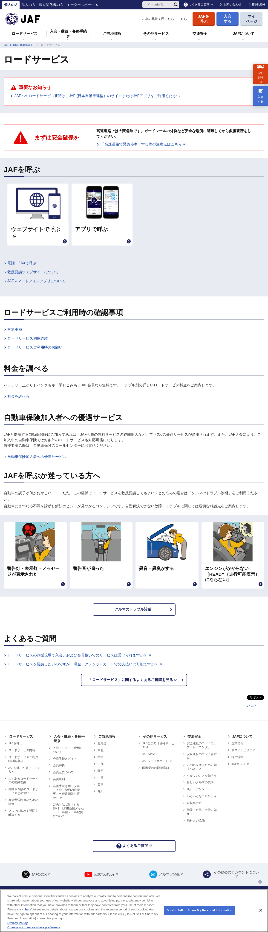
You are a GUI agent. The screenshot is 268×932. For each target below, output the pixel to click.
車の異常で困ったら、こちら (166, 19)
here (28, 909)
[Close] (261, 910)
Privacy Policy (17, 923)
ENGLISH (258, 4)
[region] (134, 910)
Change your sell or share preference (33, 927)
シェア (252, 705)
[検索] (176, 4)
